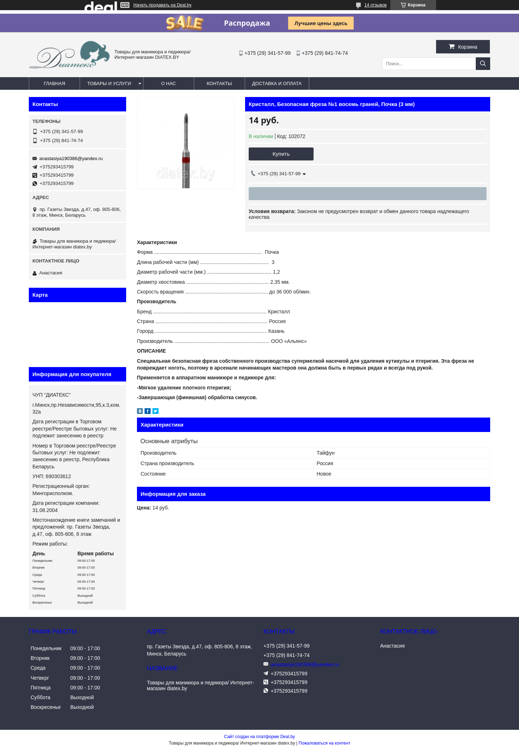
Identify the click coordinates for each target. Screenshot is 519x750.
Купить (280, 154)
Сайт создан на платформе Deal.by (259, 736)
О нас (168, 83)
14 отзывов (375, 5)
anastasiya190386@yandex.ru (71, 158)
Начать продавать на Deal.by (162, 5)
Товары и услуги (109, 83)
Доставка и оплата (277, 83)
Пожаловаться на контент (324, 743)
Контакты (219, 83)
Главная (54, 83)
